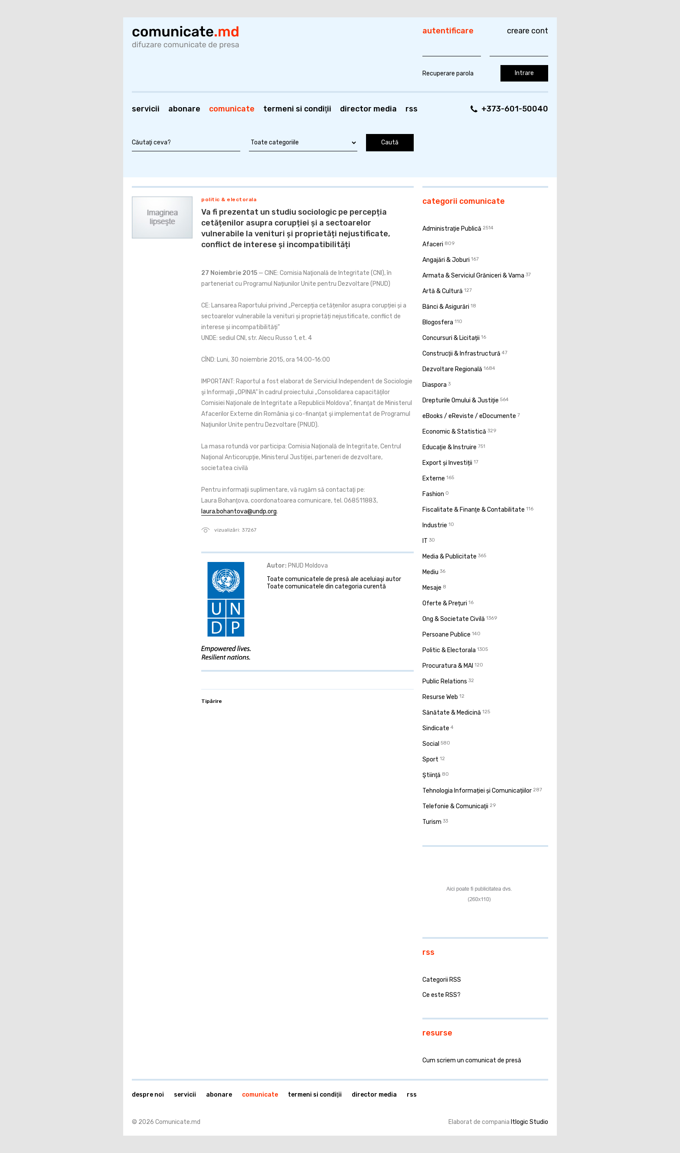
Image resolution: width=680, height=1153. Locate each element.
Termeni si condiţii (297, 109)
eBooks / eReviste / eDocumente (469, 416)
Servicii (146, 109)
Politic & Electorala (228, 199)
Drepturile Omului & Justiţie (460, 400)
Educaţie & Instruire (449, 447)
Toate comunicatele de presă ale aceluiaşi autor (334, 579)
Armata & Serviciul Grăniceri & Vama (473, 275)
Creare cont (527, 31)
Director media (368, 109)
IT (425, 541)
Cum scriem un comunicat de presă (471, 1060)
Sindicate (435, 728)
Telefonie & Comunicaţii (455, 806)
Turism (431, 822)
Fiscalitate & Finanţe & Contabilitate (473, 509)
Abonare (184, 109)
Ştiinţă (431, 775)
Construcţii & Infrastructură (461, 353)
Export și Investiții (447, 463)
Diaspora (434, 385)
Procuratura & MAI (447, 666)
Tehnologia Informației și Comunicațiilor (477, 790)
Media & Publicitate (449, 556)
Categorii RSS (441, 979)
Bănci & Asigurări (445, 306)
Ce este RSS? (441, 995)
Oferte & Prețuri (444, 603)
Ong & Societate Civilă (453, 619)
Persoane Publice (446, 634)
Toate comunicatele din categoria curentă (326, 586)
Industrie (434, 525)
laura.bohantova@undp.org (239, 511)
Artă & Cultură (442, 291)
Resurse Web (440, 697)
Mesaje (431, 587)
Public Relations (444, 681)
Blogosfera (437, 322)
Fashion (433, 494)
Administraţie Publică (451, 228)
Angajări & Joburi (446, 260)
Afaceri (432, 244)
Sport (430, 759)
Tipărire (211, 701)
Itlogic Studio (529, 1122)
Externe (433, 478)
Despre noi (148, 1094)
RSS (411, 109)
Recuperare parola (448, 73)
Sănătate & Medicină (451, 712)
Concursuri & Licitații (451, 338)
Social (430, 744)
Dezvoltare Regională (452, 369)
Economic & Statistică (454, 431)
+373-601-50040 (514, 109)
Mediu (430, 572)
